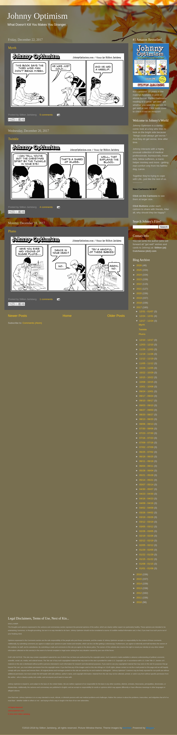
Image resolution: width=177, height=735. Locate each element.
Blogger (150, 727)
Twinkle (13, 139)
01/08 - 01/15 (146, 563)
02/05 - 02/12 (146, 545)
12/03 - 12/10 (146, 344)
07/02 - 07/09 (146, 447)
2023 (139, 279)
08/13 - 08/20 (146, 419)
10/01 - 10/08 (146, 386)
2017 (139, 307)
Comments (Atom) (32, 323)
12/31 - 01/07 (146, 311)
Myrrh (12, 48)
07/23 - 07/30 (146, 433)
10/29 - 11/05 (146, 368)
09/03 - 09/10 (146, 405)
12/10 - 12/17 (146, 340)
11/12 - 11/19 (146, 358)
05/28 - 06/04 (146, 470)
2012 (139, 593)
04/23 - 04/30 (146, 493)
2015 (139, 579)
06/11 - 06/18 (146, 461)
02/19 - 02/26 (146, 535)
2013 (139, 588)
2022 (139, 284)
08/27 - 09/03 (146, 410)
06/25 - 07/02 (146, 452)
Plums (12, 231)
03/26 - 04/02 (146, 512)
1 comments (46, 299)
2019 (139, 298)
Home (67, 316)
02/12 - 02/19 (146, 540)
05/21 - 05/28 (146, 475)
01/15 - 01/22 (146, 559)
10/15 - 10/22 (146, 377)
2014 (139, 583)
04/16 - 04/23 (146, 498)
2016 (139, 574)
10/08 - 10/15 (146, 382)
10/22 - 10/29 (146, 372)
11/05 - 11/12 (146, 363)
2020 (139, 293)
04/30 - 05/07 (146, 489)
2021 (139, 288)
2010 (139, 602)
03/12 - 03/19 (146, 521)
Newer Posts (17, 316)
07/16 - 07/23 (146, 438)
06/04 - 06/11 (146, 466)
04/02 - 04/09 (146, 507)
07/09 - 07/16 (146, 442)
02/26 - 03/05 (146, 531)
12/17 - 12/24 (146, 320)
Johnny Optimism (37, 16)
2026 (139, 265)
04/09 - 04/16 (146, 503)
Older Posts (116, 316)
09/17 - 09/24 (146, 396)
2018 (139, 302)
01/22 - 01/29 (146, 554)
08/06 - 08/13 (146, 424)
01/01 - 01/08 (146, 568)
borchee (127, 727)
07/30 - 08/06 (146, 428)
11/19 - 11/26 (146, 354)
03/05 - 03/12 (146, 526)
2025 (139, 270)
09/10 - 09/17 (146, 400)
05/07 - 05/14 (146, 484)
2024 (139, 274)
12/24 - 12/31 (146, 316)
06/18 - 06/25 (146, 456)
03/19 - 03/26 (146, 517)
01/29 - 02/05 (146, 549)
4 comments (46, 207)
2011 (139, 597)
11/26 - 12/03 (146, 349)
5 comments (46, 114)
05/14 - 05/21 (146, 480)
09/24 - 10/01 (146, 391)
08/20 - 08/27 (146, 414)
